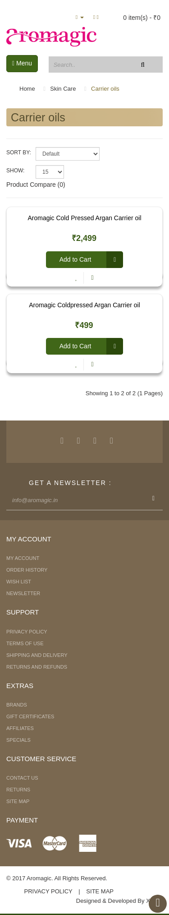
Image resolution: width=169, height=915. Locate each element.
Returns (18, 789)
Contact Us (22, 778)
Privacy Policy (26, 631)
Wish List (18, 581)
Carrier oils (105, 88)
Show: (15, 170)
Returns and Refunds (36, 667)
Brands (16, 704)
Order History (26, 570)
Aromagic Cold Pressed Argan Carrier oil (84, 218)
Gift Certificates (30, 716)
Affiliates (20, 728)
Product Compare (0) (35, 184)
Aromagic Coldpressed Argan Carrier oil (84, 305)
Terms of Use (25, 643)
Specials (18, 740)
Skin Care (63, 88)
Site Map (17, 801)
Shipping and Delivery (37, 655)
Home (27, 88)
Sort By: (18, 152)
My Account (22, 558)
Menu (22, 63)
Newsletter (23, 593)
